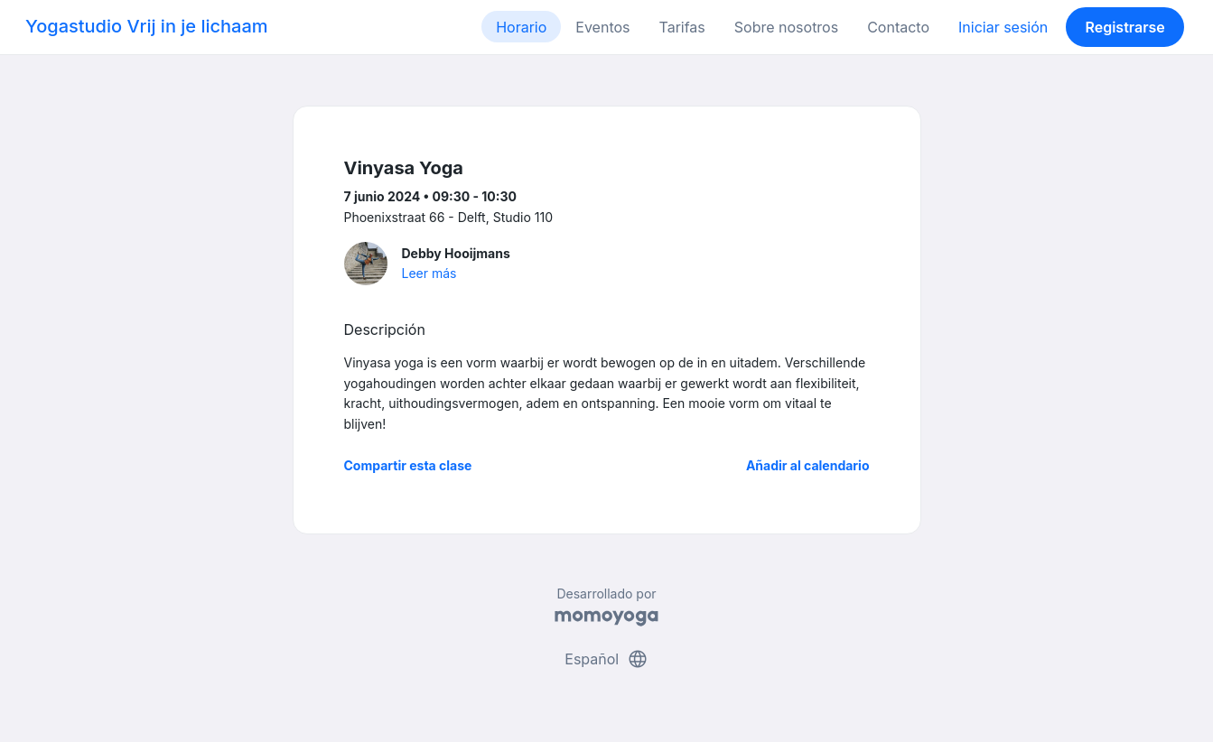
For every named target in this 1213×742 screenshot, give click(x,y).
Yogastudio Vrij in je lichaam (146, 26)
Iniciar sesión (1003, 27)
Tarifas (682, 27)
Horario (521, 27)
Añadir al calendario (808, 465)
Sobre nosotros (786, 27)
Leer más (429, 273)
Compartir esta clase (408, 465)
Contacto (898, 27)
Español (606, 659)
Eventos (602, 27)
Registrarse (1124, 27)
